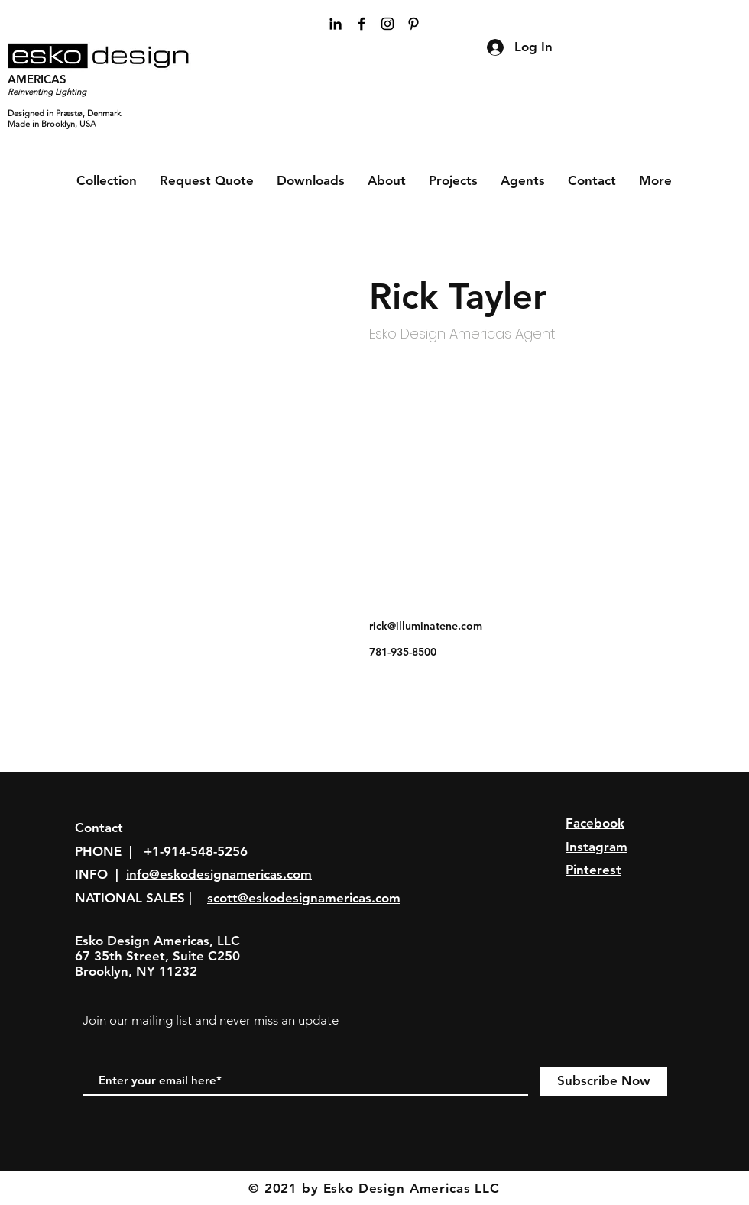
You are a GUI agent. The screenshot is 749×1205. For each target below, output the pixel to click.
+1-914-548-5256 (196, 851)
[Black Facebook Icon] (361, 23)
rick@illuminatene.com (425, 626)
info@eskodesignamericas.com (219, 874)
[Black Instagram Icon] (387, 23)
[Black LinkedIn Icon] (335, 23)
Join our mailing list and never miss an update (211, 1020)
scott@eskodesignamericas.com (303, 897)
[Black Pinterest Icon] (413, 23)
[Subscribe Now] (603, 1081)
